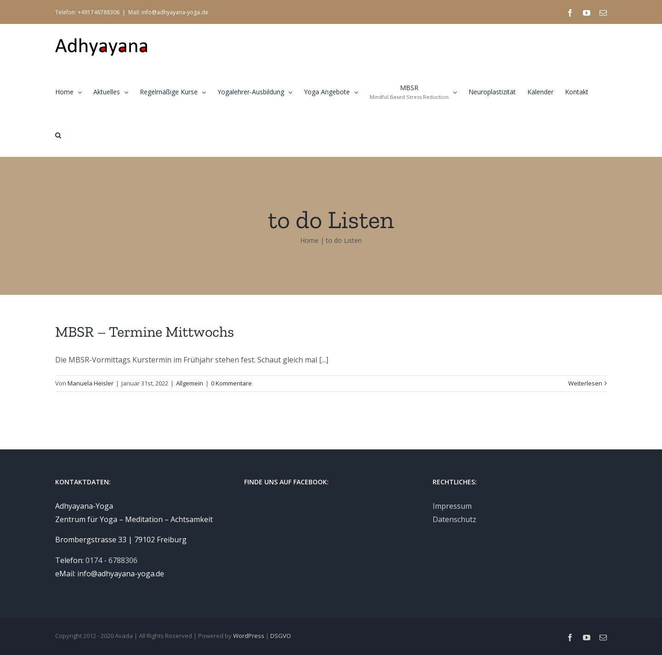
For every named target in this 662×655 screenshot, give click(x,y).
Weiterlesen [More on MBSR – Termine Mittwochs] (585, 383)
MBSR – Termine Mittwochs (144, 331)
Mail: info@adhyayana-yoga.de (168, 12)
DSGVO (280, 636)
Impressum (452, 506)
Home (309, 240)
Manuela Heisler (91, 383)
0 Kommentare (231, 383)
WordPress (248, 636)
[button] (58, 134)
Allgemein (189, 383)
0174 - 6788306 (111, 560)
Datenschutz (454, 519)
